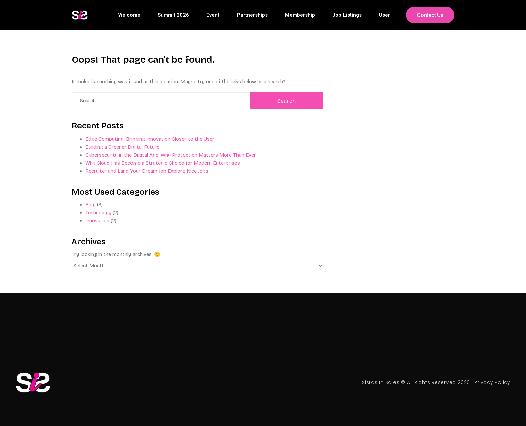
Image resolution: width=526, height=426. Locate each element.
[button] (430, 15)
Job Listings (347, 15)
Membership (300, 15)
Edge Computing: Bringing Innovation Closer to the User (149, 139)
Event (212, 15)
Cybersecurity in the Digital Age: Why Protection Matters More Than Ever (170, 155)
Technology (98, 213)
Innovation (97, 221)
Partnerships (252, 15)
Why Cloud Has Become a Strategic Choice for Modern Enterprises (162, 163)
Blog (90, 205)
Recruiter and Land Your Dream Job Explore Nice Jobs (146, 171)
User (384, 15)
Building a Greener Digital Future (122, 147)
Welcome (129, 15)
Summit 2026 (173, 15)
